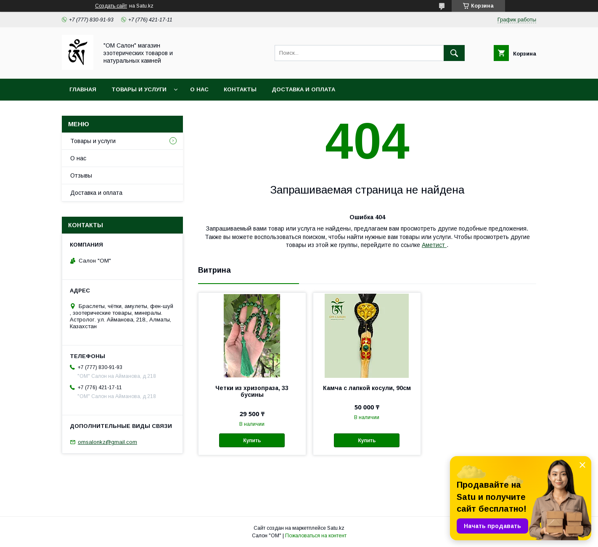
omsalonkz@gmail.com (107, 442)
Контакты (240, 89)
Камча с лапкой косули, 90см (367, 388)
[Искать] (454, 53)
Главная (82, 89)
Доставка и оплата (303, 89)
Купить (252, 440)
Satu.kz (335, 528)
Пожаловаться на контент (316, 536)
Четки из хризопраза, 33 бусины (251, 391)
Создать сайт (111, 6)
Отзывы (81, 175)
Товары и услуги (139, 89)
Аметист (434, 245)
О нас (199, 89)
